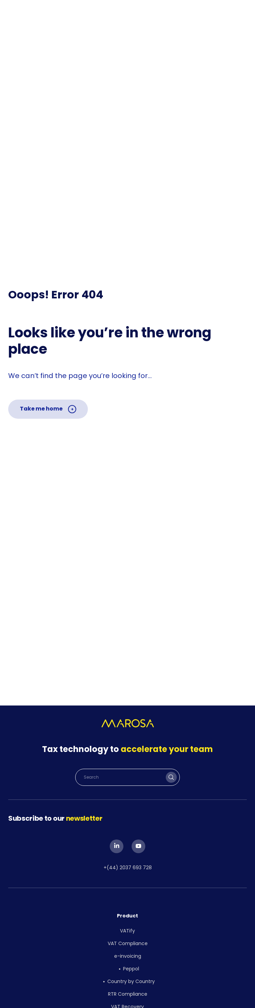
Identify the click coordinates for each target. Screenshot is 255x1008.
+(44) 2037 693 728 (128, 867)
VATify (127, 930)
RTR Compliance (127, 994)
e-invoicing (127, 956)
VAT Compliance (128, 943)
